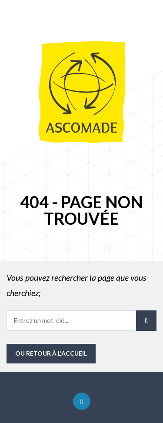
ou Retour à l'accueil (51, 353)
